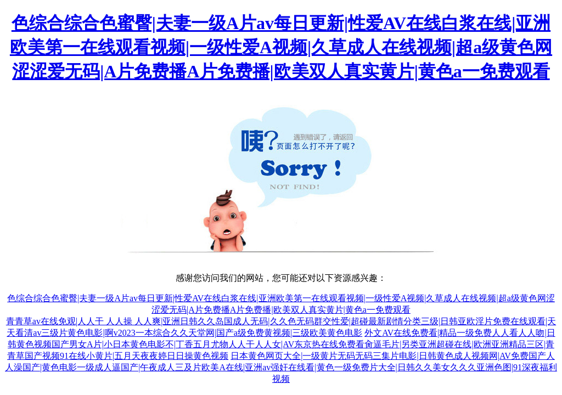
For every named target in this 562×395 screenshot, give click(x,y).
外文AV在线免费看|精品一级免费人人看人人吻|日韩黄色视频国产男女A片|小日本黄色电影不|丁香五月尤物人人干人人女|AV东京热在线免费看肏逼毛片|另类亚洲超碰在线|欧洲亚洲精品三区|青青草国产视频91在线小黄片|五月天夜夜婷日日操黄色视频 (281, 344)
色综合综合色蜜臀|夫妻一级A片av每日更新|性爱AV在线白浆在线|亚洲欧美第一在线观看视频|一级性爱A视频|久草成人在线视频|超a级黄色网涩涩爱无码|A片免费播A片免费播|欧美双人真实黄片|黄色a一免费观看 (281, 47)
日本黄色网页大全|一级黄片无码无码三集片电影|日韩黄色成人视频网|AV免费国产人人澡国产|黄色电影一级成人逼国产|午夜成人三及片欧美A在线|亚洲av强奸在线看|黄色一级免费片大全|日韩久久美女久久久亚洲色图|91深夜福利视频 (281, 367)
